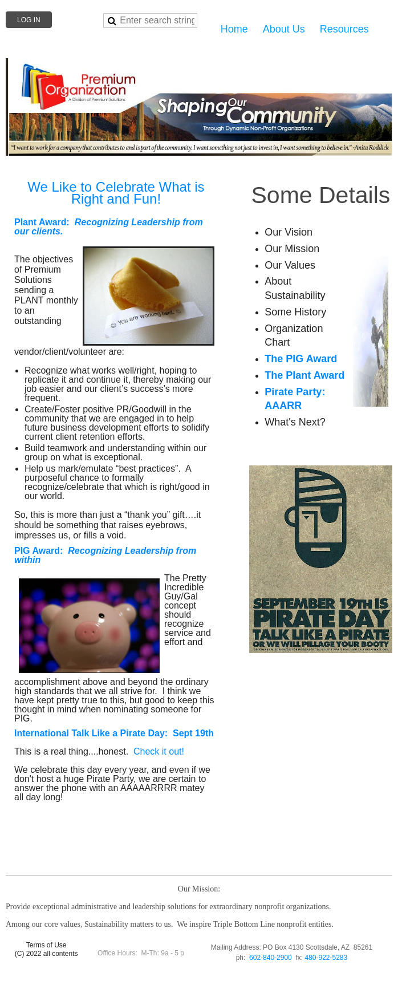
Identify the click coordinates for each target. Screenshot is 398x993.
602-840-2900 (270, 958)
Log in (28, 20)
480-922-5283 (325, 958)
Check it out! (158, 751)
